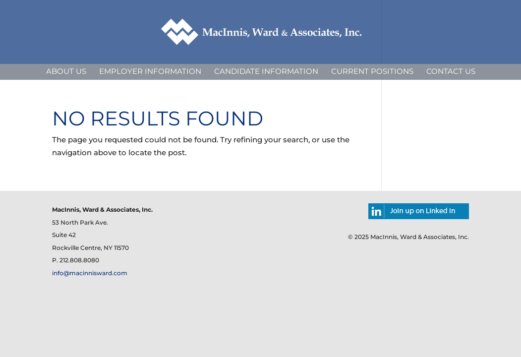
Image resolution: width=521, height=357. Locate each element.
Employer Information (150, 71)
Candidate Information (266, 71)
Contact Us (450, 71)
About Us (66, 71)
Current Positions (372, 71)
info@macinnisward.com (89, 273)
